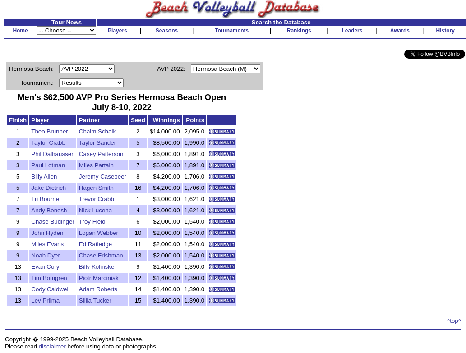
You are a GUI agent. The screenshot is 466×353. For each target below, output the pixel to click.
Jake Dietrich (48, 187)
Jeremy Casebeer (102, 176)
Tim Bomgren (49, 278)
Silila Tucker (95, 300)
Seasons (167, 31)
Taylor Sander (97, 142)
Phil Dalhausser (52, 154)
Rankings (299, 31)
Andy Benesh (49, 210)
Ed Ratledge (95, 244)
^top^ (454, 320)
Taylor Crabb (48, 142)
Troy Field (92, 221)
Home (20, 31)
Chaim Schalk (97, 131)
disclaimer (52, 346)
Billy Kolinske (97, 266)
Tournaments (232, 31)
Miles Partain (96, 165)
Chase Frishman (101, 255)
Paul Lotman (48, 165)
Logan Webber (98, 232)
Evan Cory (45, 266)
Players (117, 31)
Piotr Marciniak (99, 278)
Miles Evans (47, 244)
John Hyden (47, 232)
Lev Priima (45, 300)
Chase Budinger (52, 221)
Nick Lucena (95, 210)
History (445, 31)
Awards (400, 31)
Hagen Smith (96, 187)
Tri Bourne (45, 199)
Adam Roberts (98, 289)
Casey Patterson (101, 154)
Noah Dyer (45, 255)
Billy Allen (44, 176)
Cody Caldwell (50, 289)
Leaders (351, 31)
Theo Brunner (49, 131)
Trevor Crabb (96, 199)
